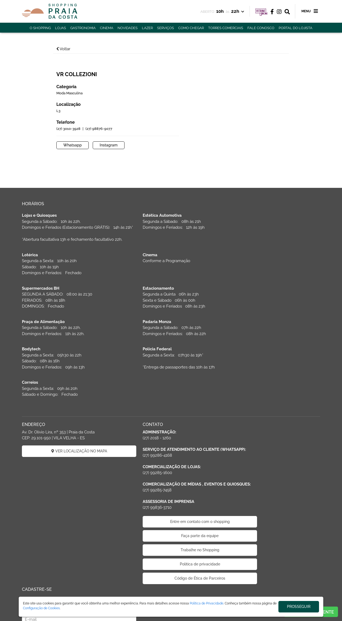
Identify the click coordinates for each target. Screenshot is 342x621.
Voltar (67, 48)
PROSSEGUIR (298, 606)
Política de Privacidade (206, 603)
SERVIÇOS (165, 28)
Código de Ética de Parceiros (171, 539)
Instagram (226, 137)
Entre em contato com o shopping (171, 482)
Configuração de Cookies (41, 608)
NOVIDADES (128, 28)
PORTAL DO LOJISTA (295, 28)
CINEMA (106, 28)
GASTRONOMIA (83, 28)
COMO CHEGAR (191, 28)
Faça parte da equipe (171, 497)
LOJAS (60, 28)
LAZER (147, 28)
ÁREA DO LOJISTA (80, 595)
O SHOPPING (40, 28)
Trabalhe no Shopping (171, 511)
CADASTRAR (272, 413)
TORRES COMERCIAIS (225, 28)
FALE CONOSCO (260, 28)
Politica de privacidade (171, 525)
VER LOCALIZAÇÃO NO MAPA (70, 400)
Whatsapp (190, 137)
